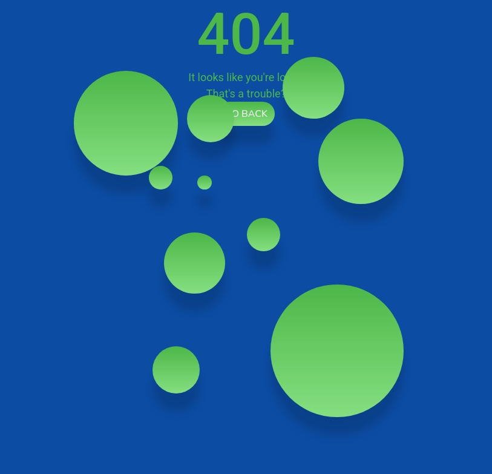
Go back (246, 113)
